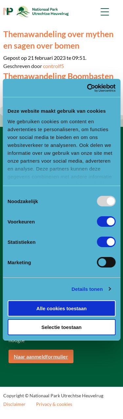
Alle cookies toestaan (61, 308)
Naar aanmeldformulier (41, 356)
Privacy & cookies (54, 404)
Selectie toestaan (61, 327)
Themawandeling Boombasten (58, 76)
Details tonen (87, 289)
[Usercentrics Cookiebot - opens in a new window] (87, 88)
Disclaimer (14, 404)
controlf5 (53, 66)
